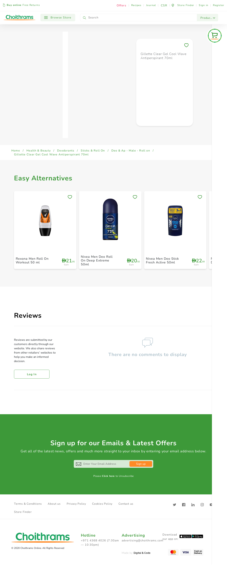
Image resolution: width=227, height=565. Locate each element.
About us (54, 504)
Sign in (203, 5)
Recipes (136, 5)
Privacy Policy (76, 504)
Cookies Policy (102, 504)
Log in (32, 374)
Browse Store (57, 18)
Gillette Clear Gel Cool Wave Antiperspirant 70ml (51, 154)
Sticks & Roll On (93, 151)
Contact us (125, 504)
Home (15, 151)
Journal (151, 5)
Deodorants (65, 151)
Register (218, 5)
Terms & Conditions (28, 504)
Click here (108, 476)
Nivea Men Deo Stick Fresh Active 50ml (162, 261)
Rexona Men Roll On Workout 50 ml (32, 261)
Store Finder (23, 512)
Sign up (141, 464)
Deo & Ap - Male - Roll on (130, 151)
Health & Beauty (38, 151)
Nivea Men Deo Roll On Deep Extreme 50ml (97, 260)
